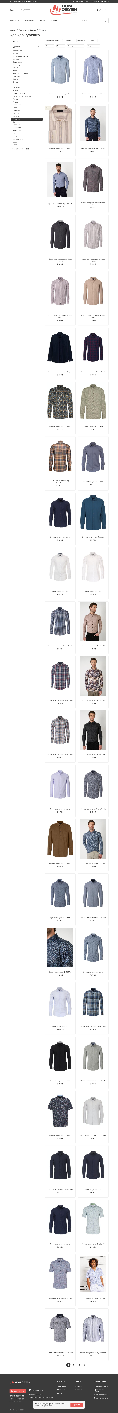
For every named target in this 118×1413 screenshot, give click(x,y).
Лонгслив (17, 88)
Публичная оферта (101, 1398)
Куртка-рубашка (19, 85)
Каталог (61, 1381)
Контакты (79, 1390)
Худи (15, 133)
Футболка (17, 131)
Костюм (16, 79)
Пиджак (16, 102)
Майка (15, 91)
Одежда (33, 30)
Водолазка (17, 62)
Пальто (15, 99)
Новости (78, 1386)
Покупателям (25, 10)
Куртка (15, 82)
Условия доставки (101, 1386)
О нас (12, 10)
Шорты (15, 145)
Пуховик (16, 113)
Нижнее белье (19, 93)
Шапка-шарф (18, 139)
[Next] (85, 1365)
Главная (13, 30)
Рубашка (16, 119)
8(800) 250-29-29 (17, 1399)
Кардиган (16, 76)
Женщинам (14, 21)
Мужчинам (29, 21)
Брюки (15, 53)
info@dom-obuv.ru (36, 1394)
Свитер (16, 122)
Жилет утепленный (20, 73)
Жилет (15, 71)
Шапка (15, 136)
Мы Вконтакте (36, 1390)
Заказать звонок (17, 1391)
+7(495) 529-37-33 (17, 1396)
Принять (76, 1405)
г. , (23, 2)
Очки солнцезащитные (22, 96)
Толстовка (17, 128)
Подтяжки (17, 105)
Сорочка (16, 125)
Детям (42, 21)
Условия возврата (101, 1394)
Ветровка (16, 59)
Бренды (54, 21)
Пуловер (16, 111)
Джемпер (16, 65)
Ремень (16, 116)
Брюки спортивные (20, 56)
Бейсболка (17, 51)
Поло (15, 108)
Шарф (15, 142)
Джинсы (16, 68)
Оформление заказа (99, 1390)
